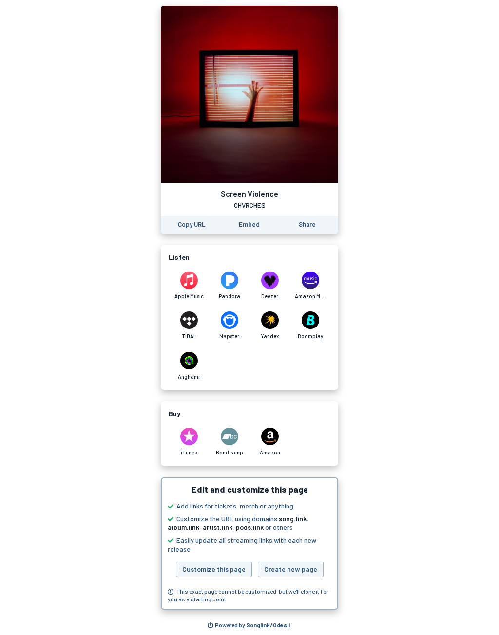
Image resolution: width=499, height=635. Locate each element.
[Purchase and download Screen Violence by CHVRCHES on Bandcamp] (229, 442)
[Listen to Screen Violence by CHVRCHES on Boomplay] (310, 326)
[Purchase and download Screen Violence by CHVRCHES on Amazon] (270, 442)
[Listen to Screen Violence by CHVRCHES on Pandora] (229, 286)
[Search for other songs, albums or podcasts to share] (249, 625)
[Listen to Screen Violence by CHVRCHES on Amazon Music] (310, 286)
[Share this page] (307, 225)
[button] (249, 543)
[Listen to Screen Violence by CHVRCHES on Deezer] (270, 286)
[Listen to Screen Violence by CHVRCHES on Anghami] (189, 366)
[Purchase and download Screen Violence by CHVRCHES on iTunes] (189, 442)
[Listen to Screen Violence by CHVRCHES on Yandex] (270, 326)
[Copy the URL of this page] (191, 225)
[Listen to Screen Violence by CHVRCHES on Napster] (229, 326)
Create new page (290, 569)
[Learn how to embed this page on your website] (249, 225)
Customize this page (214, 569)
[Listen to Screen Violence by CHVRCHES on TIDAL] (189, 326)
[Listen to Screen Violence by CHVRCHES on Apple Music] (189, 286)
